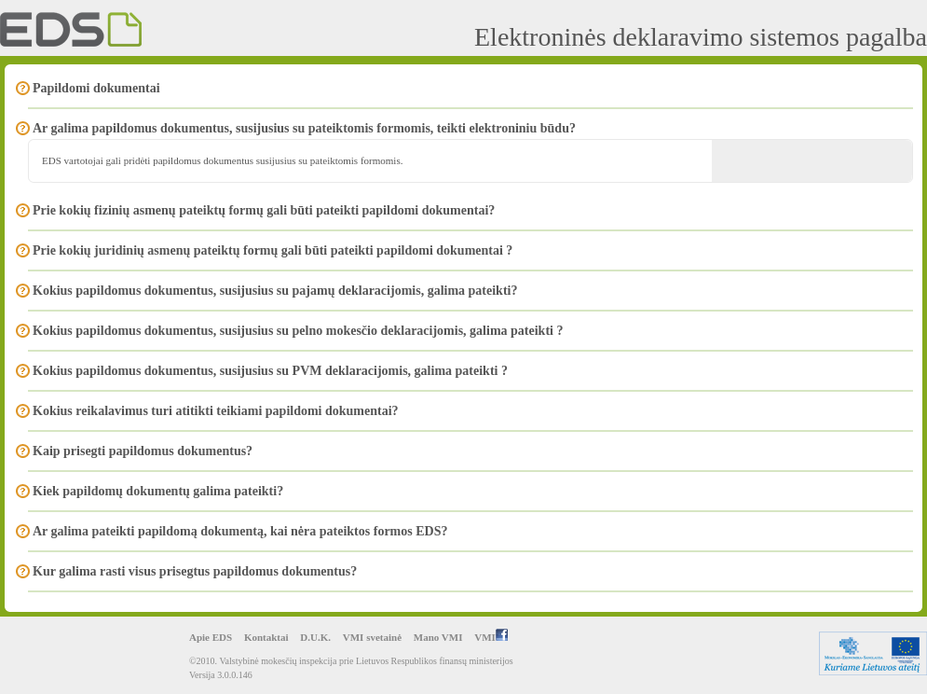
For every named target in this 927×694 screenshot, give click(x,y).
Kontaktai (266, 637)
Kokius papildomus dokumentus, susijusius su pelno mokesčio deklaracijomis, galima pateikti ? (298, 331)
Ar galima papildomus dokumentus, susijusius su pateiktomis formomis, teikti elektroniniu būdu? (304, 128)
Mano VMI (438, 637)
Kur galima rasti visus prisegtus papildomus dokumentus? (195, 571)
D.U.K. (315, 637)
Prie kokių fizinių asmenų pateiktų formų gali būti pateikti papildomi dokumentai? (264, 210)
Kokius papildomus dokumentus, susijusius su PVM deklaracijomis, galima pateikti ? (270, 371)
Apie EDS (210, 637)
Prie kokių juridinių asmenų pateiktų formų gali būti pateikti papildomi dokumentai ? (272, 250)
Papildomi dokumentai (96, 88)
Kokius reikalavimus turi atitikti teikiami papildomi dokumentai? (216, 411)
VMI (491, 637)
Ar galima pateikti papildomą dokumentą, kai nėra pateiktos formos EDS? (240, 531)
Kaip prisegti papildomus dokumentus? (142, 451)
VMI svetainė (372, 637)
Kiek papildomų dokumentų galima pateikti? (158, 491)
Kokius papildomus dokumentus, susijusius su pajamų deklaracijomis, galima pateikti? (275, 291)
